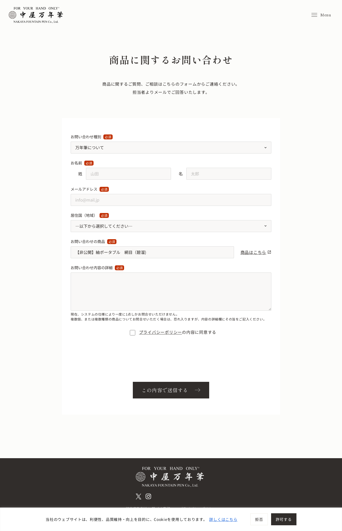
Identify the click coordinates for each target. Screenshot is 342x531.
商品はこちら (256, 252)
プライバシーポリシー (160, 332)
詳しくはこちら (223, 519)
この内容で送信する (165, 390)
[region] (171, 519)
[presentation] (171, 360)
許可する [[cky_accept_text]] (284, 519)
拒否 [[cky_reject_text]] (259, 519)
